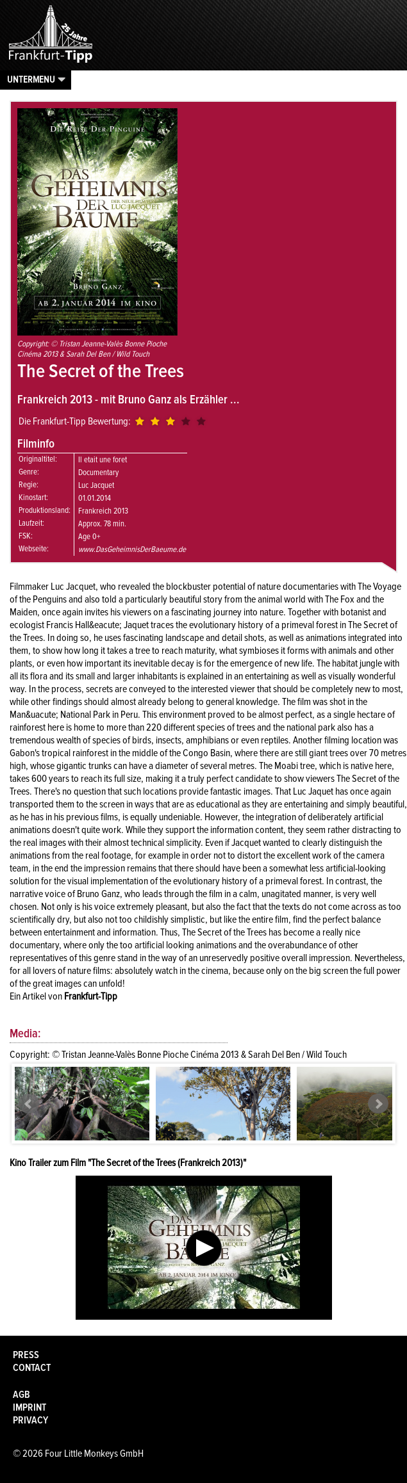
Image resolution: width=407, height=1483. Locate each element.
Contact (32, 1367)
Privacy (30, 1420)
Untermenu (31, 79)
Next (378, 1104)
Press (26, 1355)
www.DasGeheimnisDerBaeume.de (132, 549)
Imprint (29, 1407)
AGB (21, 1394)
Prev (29, 1104)
